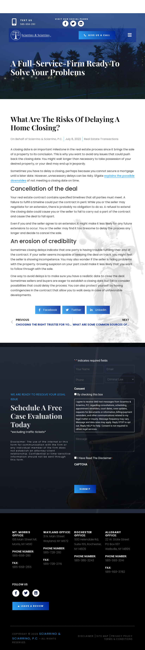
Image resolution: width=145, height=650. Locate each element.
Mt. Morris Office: (21, 533)
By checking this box (90, 394)
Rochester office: (83, 533)
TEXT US (26, 20)
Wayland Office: (57, 532)
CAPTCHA (80, 464)
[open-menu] (129, 35)
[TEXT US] (14, 21)
